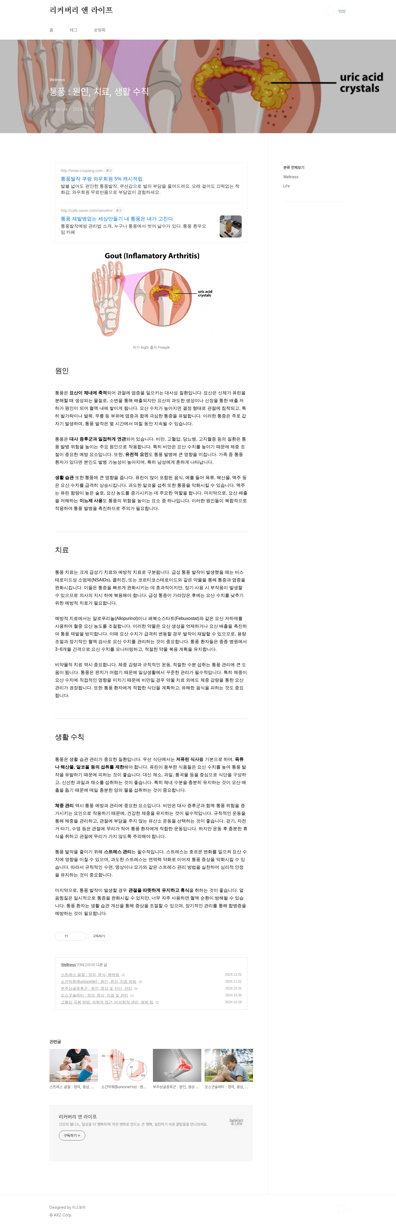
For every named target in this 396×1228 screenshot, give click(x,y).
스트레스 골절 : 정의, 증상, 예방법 (90, 974)
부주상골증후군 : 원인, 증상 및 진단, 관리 (96, 988)
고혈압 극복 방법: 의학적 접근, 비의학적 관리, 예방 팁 (107, 1002)
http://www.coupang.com (82, 170)
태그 (74, 30)
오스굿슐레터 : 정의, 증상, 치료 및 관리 (94, 995)
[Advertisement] (314, 241)
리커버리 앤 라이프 (81, 11)
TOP (342, 1209)
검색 (329, 11)
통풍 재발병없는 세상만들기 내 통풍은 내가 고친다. (117, 218)
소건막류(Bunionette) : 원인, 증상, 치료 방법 (98, 981)
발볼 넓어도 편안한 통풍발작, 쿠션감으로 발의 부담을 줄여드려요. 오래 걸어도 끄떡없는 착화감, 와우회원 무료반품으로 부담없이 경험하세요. (150, 189)
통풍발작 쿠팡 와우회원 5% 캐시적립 (102, 179)
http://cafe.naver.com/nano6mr (87, 210)
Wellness (68, 964)
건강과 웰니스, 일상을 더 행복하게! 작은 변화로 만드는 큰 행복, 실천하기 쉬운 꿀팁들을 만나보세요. (133, 1124)
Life (286, 351)
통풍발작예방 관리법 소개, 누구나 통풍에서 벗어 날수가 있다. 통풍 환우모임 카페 (133, 229)
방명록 (100, 30)
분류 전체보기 (293, 332)
